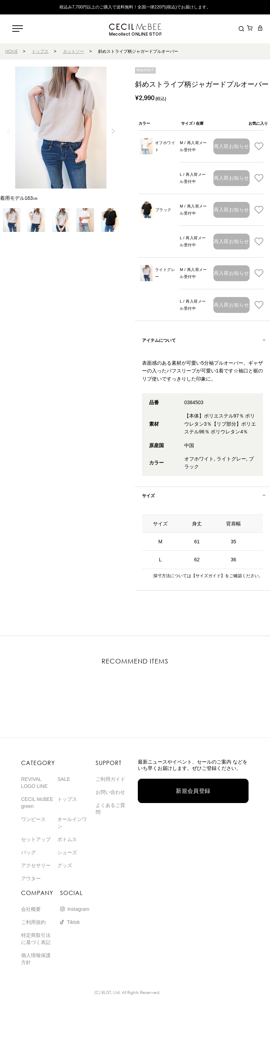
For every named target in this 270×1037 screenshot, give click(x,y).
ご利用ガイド (110, 779)
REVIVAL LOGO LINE (34, 782)
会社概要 (31, 909)
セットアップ (36, 839)
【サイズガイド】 (208, 575)
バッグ (28, 852)
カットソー (73, 51)
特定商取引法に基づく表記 (36, 938)
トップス (40, 51)
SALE (63, 779)
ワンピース (33, 819)
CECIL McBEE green (37, 802)
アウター (31, 878)
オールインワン (72, 822)
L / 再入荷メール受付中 (193, 178)
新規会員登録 (193, 791)
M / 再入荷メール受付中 (193, 146)
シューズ (67, 852)
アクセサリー (36, 865)
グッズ (64, 865)
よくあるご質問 (110, 808)
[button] (113, 131)
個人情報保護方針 (36, 958)
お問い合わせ (110, 792)
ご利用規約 (33, 922)
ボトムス (67, 839)
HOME (11, 51)
